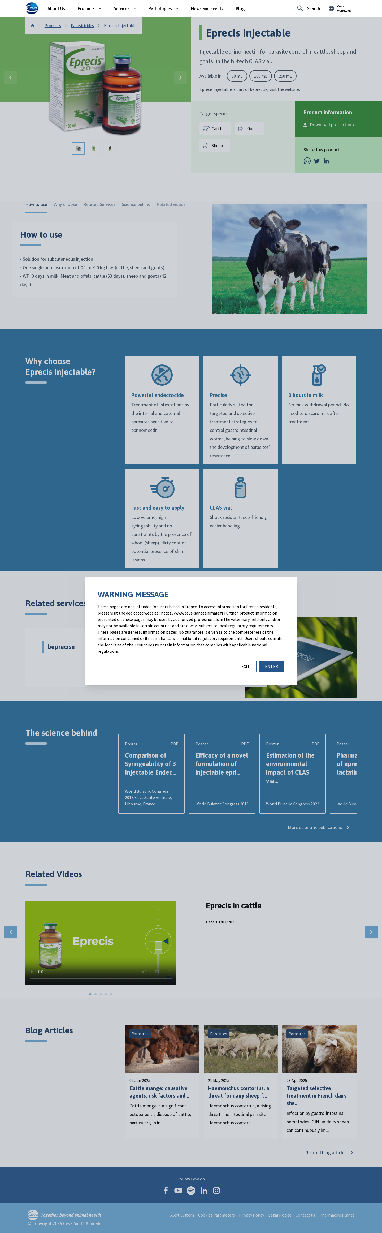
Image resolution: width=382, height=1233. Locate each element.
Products (86, 8)
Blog (240, 8)
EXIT (245, 666)
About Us (56, 8)
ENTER (271, 666)
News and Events (207, 8)
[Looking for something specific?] (308, 8)
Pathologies (160, 8)
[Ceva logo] (31, 8)
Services (121, 8)
